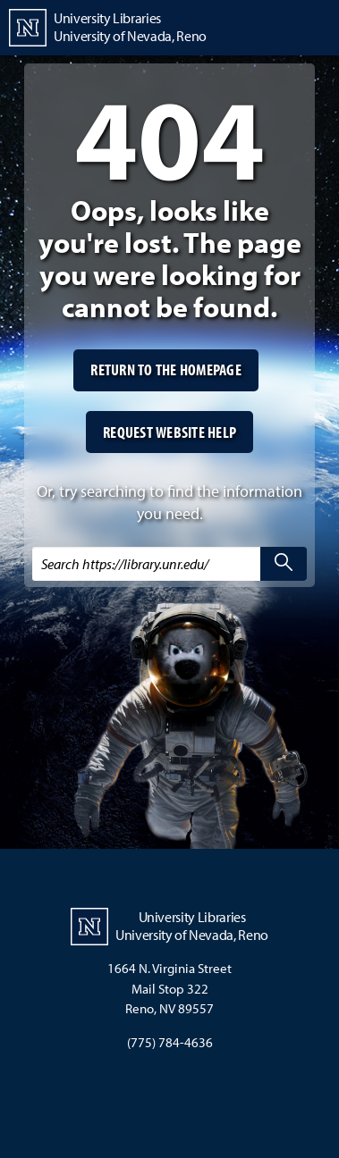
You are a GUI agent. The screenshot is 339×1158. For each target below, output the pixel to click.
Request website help (169, 432)
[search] (283, 564)
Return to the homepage (166, 369)
